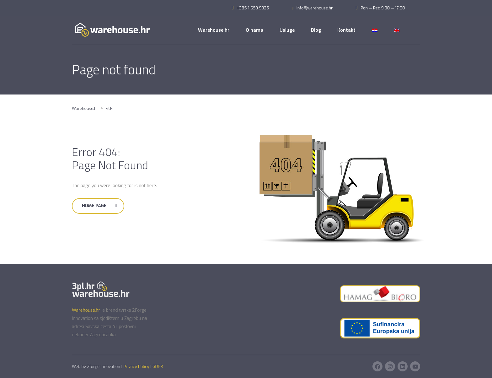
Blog (316, 30)
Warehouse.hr (213, 30)
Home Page (99, 206)
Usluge (287, 30)
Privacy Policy (136, 366)
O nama (254, 30)
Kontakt (346, 30)
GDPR (157, 366)
